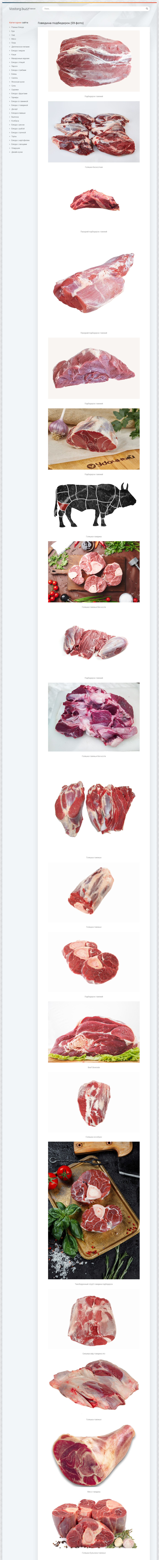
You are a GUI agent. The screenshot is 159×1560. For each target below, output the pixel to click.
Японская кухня (17, 82)
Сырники (15, 90)
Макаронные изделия (20, 58)
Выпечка (15, 117)
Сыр (13, 35)
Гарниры (14, 97)
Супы (13, 86)
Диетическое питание (20, 47)
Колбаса (15, 121)
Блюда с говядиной (19, 105)
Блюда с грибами (18, 70)
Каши (13, 54)
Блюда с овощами (19, 144)
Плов (13, 43)
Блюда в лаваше (18, 113)
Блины (14, 74)
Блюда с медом (18, 51)
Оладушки (15, 148)
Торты (13, 136)
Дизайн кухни (17, 152)
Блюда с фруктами (19, 93)
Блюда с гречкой (18, 132)
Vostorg (19, 9)
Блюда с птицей (18, 62)
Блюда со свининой (19, 101)
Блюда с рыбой (17, 129)
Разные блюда (17, 27)
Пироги (14, 66)
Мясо (13, 39)
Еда (13, 31)
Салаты (14, 78)
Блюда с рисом (17, 125)
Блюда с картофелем (20, 140)
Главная (32, 9)
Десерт (14, 109)
